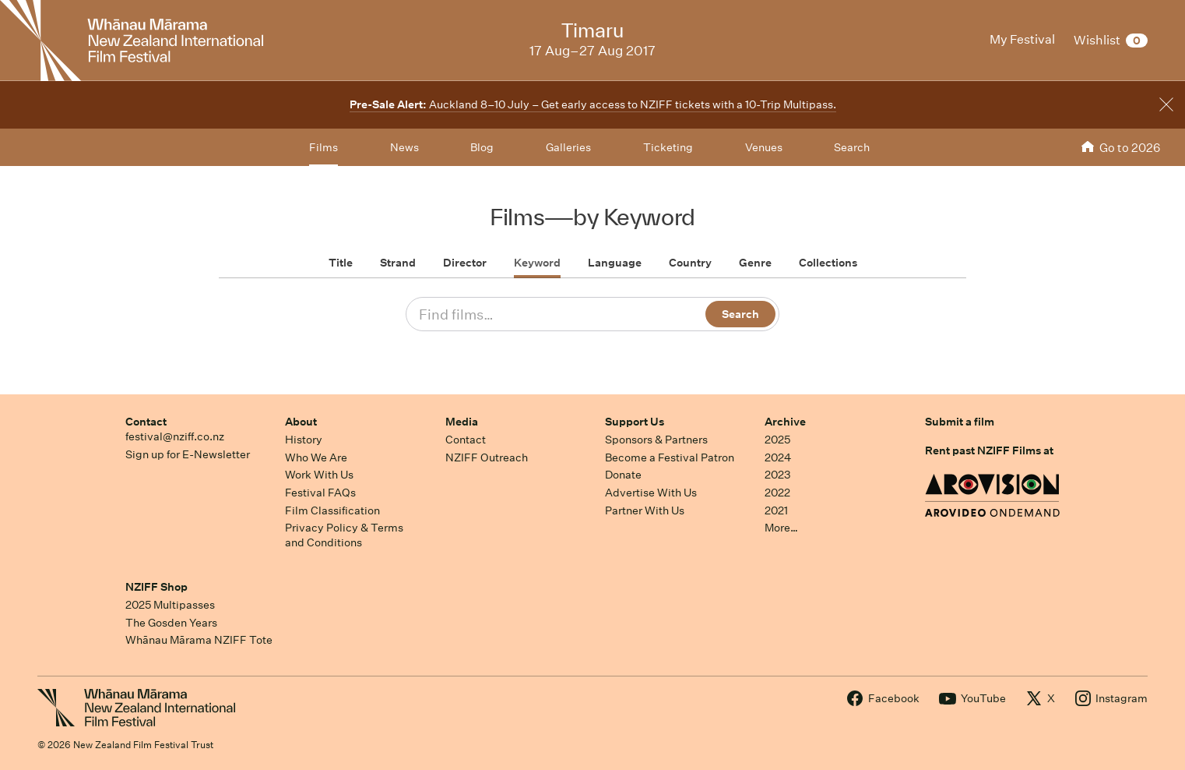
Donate (623, 475)
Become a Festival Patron (669, 457)
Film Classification (332, 510)
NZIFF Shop (156, 587)
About (301, 422)
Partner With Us (644, 510)
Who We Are (316, 457)
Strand (398, 263)
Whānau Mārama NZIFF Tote (199, 640)
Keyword (537, 263)
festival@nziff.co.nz (174, 436)
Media (461, 422)
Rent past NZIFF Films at (989, 450)
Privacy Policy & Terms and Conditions (344, 535)
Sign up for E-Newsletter (187, 454)
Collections (828, 263)
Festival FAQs (320, 493)
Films (323, 147)
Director (465, 263)
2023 (778, 475)
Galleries (568, 147)
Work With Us (319, 475)
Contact (146, 422)
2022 (777, 493)
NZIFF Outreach (486, 457)
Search (852, 147)
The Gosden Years (171, 623)
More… (781, 528)
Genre (755, 263)
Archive (785, 422)
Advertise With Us (651, 493)
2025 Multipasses (170, 605)
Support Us (634, 422)
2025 (777, 440)
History (303, 440)
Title (341, 263)
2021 (776, 510)
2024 (778, 457)
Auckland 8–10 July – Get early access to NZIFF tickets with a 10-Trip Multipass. (593, 104)
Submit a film (959, 422)
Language (615, 263)
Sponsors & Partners (656, 440)
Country (690, 263)
